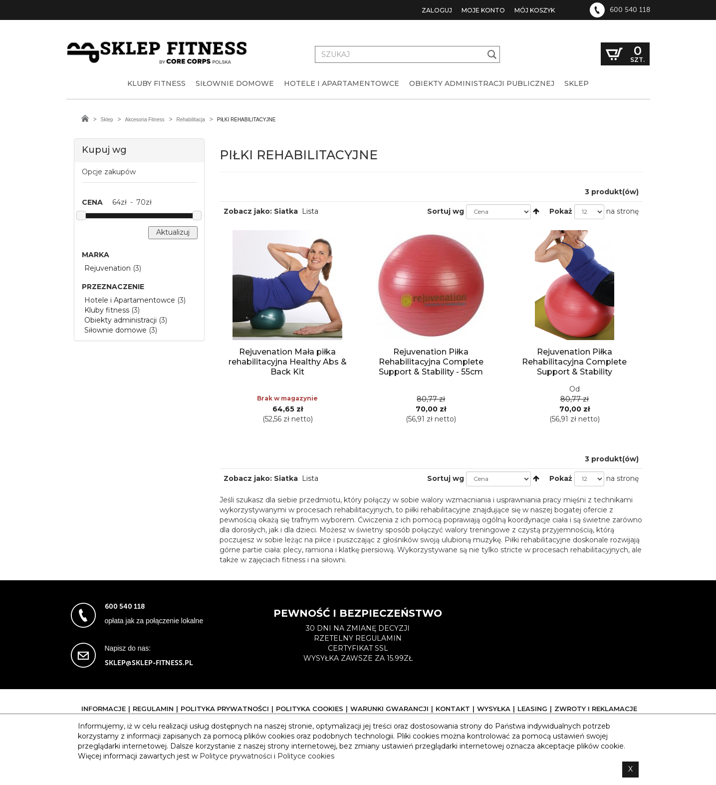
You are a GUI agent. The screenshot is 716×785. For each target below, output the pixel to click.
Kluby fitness (106, 310)
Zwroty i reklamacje (595, 709)
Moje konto (483, 10)
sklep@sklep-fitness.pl (149, 663)
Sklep (107, 119)
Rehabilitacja (190, 119)
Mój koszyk (534, 10)
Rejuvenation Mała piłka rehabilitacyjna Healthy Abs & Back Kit (288, 362)
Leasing (532, 709)
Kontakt (453, 709)
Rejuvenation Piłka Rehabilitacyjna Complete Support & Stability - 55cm (431, 362)
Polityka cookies (309, 709)
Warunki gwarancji (389, 709)
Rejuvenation (107, 268)
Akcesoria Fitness (145, 119)
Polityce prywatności (236, 756)
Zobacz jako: (248, 211)
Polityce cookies (305, 756)
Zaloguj (437, 10)
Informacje (103, 709)
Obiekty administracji (120, 320)
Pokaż (560, 211)
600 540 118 (630, 9)
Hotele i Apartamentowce (129, 300)
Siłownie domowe (115, 330)
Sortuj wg (445, 211)
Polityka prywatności (225, 709)
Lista (310, 211)
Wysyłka (493, 709)
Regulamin (153, 709)
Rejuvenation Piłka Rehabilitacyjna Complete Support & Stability (574, 362)
